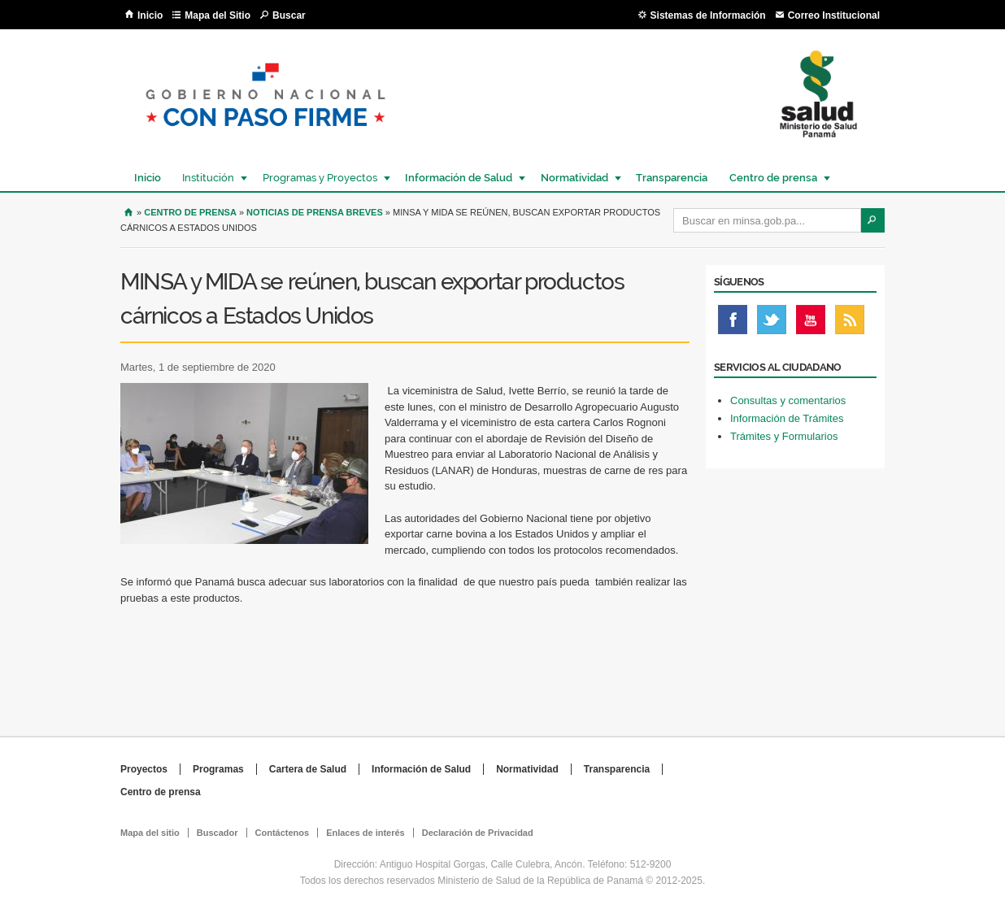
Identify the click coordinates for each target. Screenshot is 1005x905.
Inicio (150, 15)
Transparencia (671, 178)
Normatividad (574, 178)
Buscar (289, 15)
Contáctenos (282, 833)
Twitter (771, 323)
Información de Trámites (786, 418)
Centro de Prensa (190, 212)
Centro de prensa (772, 178)
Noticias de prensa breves (314, 212)
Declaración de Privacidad (477, 833)
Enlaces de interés (365, 833)
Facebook (732, 323)
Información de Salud (458, 178)
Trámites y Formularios (784, 436)
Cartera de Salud (307, 769)
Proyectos (144, 769)
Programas (218, 769)
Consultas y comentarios (788, 400)
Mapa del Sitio (217, 15)
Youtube (810, 323)
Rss (849, 323)
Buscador (217, 833)
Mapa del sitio (150, 833)
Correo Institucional (834, 15)
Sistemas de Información (708, 15)
